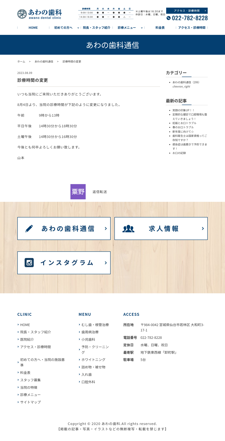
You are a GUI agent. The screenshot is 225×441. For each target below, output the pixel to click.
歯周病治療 (90, 331)
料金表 (160, 27)
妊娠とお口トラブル (184, 123)
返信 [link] (96, 191)
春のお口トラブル (183, 127)
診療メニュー (127, 27)
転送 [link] (103, 191)
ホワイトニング (93, 359)
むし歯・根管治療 (95, 324)
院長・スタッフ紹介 (96, 27)
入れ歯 (86, 374)
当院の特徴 (28, 387)
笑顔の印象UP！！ (183, 110)
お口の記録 (179, 153)
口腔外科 (88, 381)
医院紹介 (27, 339)
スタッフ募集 (30, 379)
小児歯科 (88, 339)
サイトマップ (30, 401)
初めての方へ (63, 27)
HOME (33, 27)
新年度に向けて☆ (183, 131)
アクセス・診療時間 (191, 27)
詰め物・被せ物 (93, 366)
